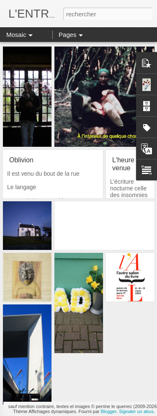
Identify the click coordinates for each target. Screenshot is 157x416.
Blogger (108, 411)
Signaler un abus (136, 411)
